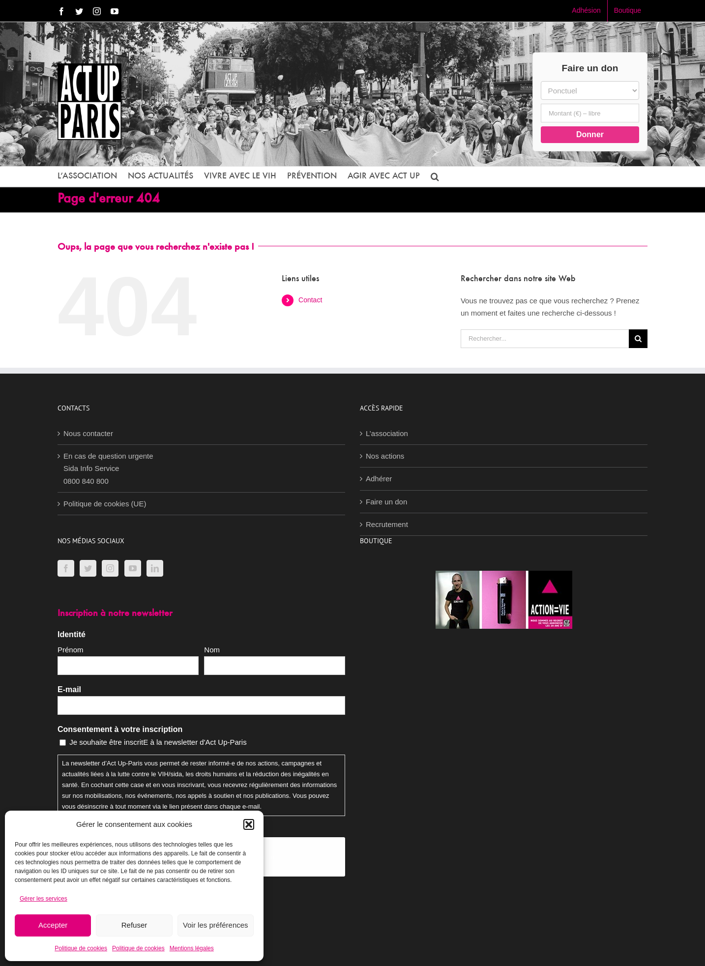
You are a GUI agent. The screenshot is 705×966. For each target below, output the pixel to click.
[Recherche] (638, 338)
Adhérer (379, 478)
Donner (590, 134)
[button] (249, 824)
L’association (387, 433)
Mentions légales (192, 948)
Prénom (71, 649)
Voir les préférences (215, 925)
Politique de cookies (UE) (104, 503)
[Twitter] (88, 568)
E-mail (69, 689)
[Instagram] (110, 568)
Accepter (52, 925)
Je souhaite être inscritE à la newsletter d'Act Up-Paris (158, 742)
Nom (212, 649)
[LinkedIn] (155, 568)
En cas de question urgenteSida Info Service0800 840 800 (108, 468)
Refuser (134, 925)
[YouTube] (132, 568)
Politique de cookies (81, 948)
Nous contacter (88, 433)
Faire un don (386, 502)
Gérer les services (43, 898)
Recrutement (387, 524)
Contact (310, 300)
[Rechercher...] (545, 338)
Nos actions (385, 456)
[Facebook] (66, 568)
